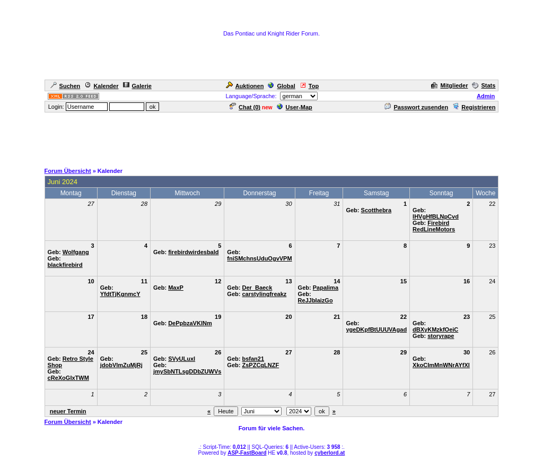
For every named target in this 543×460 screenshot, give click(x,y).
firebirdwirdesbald (193, 252)
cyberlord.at (329, 453)
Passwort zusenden (416, 107)
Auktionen (245, 86)
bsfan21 (253, 358)
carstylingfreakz (264, 294)
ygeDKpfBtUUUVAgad (376, 329)
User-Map (294, 107)
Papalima (325, 287)
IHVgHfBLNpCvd (436, 216)
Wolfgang (76, 252)
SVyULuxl (181, 358)
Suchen (65, 86)
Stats (483, 85)
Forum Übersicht (68, 171)
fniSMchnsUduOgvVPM (259, 258)
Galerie (137, 86)
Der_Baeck (257, 287)
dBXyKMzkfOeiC (435, 329)
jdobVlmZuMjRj (121, 365)
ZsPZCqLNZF (260, 365)
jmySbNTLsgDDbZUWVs (187, 371)
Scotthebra (376, 210)
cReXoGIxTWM (68, 378)
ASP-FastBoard (246, 453)
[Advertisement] (271, 137)
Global (281, 86)
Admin (486, 96)
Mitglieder (449, 85)
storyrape (440, 336)
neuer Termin (68, 411)
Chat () (245, 107)
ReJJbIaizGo (315, 300)
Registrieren (473, 107)
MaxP (175, 287)
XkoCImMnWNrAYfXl (441, 365)
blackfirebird (65, 265)
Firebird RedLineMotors (434, 226)
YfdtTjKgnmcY (120, 294)
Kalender (101, 86)
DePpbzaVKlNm (190, 323)
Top (309, 86)
